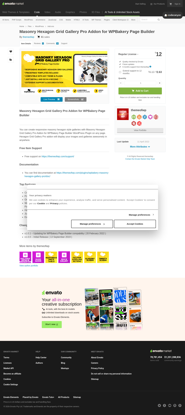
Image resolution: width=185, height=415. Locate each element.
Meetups (65, 368)
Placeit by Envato (30, 397)
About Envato (97, 357)
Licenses (7, 363)
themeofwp (28, 37)
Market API (8, 368)
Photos (83, 12)
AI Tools (85, 20)
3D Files (95, 12)
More (133, 20)
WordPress (28, 20)
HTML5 (76, 20)
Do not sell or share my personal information (111, 374)
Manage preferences (139, 214)
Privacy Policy (97, 368)
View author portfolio (29, 265)
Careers (94, 363)
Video (47, 12)
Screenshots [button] (73, 99)
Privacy (54, 203)
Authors (39, 363)
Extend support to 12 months (142, 72)
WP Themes (96, 20)
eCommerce (40, 20)
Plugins (107, 20)
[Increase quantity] (159, 83)
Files (29, 26)
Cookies (7, 379)
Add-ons (50, 26)
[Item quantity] (140, 83)
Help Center (41, 357)
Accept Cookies (135, 224)
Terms (6, 357)
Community (66, 357)
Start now (50, 324)
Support (64, 43)
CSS (61, 20)
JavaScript (52, 20)
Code (37, 12)
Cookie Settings (10, 384)
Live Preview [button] (49, 99)
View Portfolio (140, 130)
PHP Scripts (16, 20)
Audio (58, 12)
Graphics (70, 12)
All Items (5, 20)
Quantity (122, 78)
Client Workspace (120, 20)
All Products (63, 397)
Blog (63, 363)
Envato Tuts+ (48, 397)
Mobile (68, 20)
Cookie (41, 203)
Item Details (26, 44)
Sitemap (95, 379)
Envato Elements (11, 397)
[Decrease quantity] (120, 83)
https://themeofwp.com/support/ (58, 156)
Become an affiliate (12, 374)
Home (22, 26)
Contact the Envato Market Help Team (140, 159)
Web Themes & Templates (16, 12)
